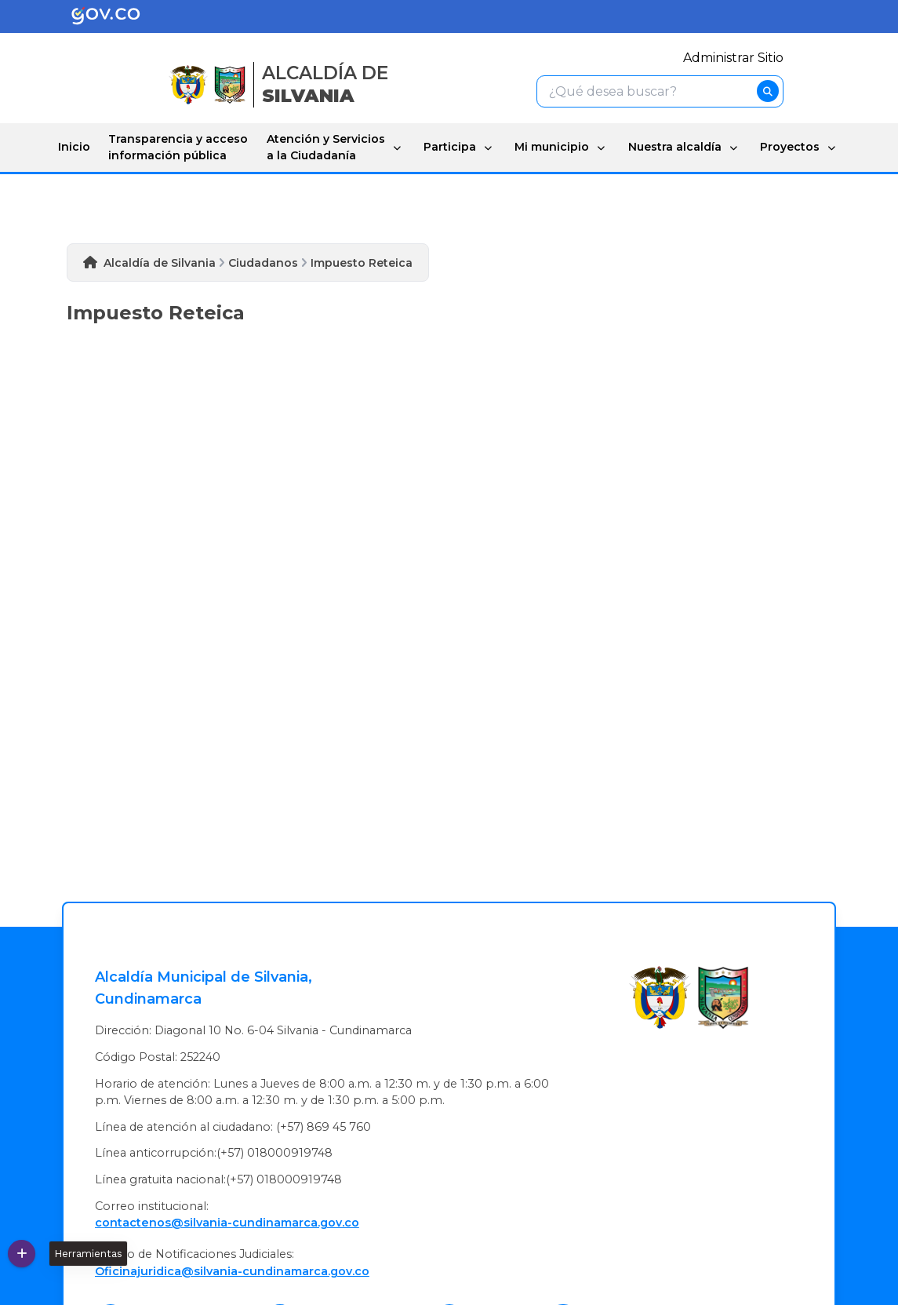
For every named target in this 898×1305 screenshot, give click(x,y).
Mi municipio (551, 147)
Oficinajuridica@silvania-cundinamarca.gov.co (232, 1271)
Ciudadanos (263, 263)
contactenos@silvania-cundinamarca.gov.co (227, 1223)
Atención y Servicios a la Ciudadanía (326, 147)
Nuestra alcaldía (675, 147)
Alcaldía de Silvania (160, 263)
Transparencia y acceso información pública (178, 147)
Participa (450, 147)
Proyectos (790, 147)
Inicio (74, 147)
